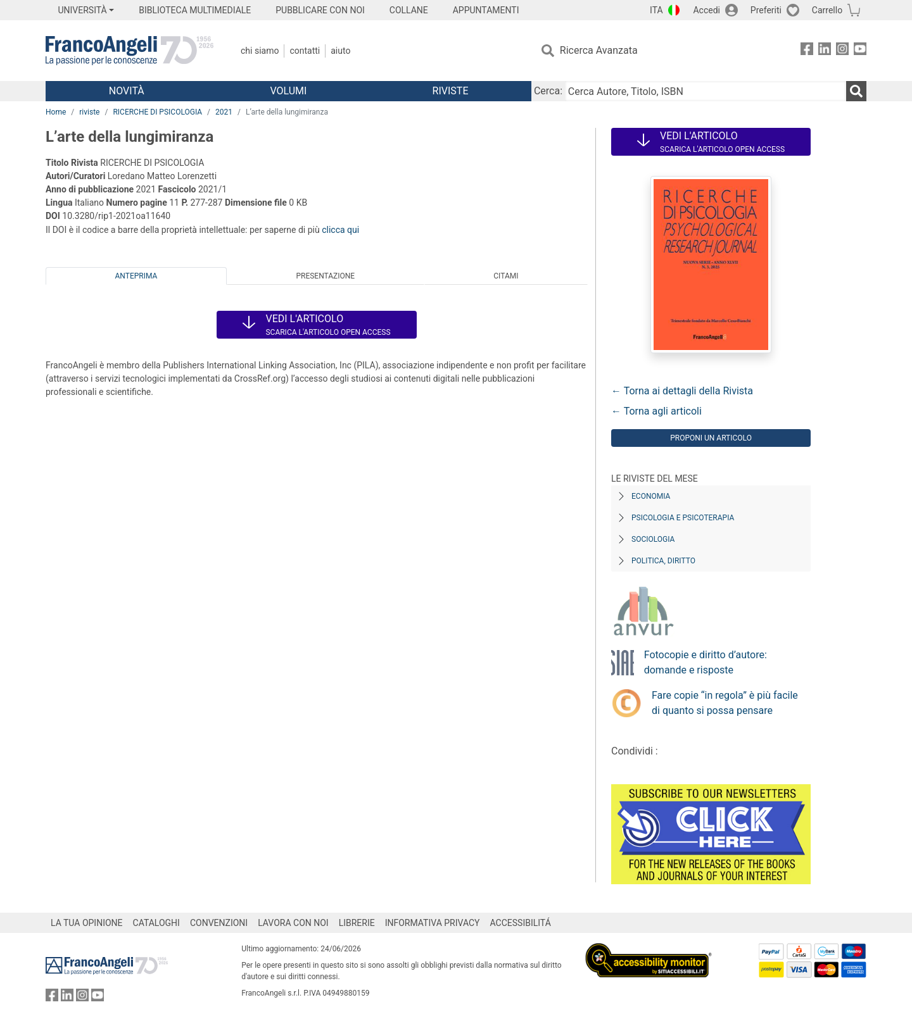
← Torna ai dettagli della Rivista (682, 391)
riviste (89, 112)
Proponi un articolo (711, 438)
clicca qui (340, 230)
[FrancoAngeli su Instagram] (842, 50)
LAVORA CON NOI (293, 923)
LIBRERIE (357, 923)
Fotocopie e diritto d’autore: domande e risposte (705, 662)
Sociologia (652, 539)
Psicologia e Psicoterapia (682, 517)
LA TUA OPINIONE (87, 923)
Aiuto (340, 51)
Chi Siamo (260, 51)
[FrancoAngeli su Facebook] (807, 50)
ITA (656, 10)
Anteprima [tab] (136, 276)
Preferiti (766, 10)
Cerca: (548, 91)
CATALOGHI (156, 923)
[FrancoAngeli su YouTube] (860, 50)
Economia (650, 496)
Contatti (304, 51)
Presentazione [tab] (325, 276)
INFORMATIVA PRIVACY (432, 923)
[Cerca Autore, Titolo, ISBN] (705, 91)
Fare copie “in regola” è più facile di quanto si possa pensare (725, 702)
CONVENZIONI (219, 923)
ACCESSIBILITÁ (520, 923)
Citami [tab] (505, 276)
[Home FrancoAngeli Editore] (129, 51)
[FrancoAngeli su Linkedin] (824, 50)
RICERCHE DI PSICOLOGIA (157, 112)
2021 (223, 112)
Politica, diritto (663, 560)
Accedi (706, 10)
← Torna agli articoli (656, 411)
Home (56, 112)
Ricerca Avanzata (599, 50)
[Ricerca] (856, 91)
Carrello (827, 10)
